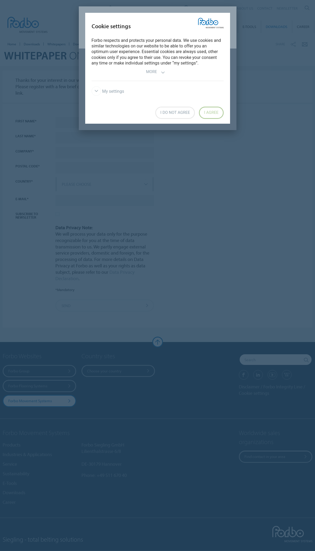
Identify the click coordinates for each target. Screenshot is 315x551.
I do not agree (175, 112)
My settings (108, 91)
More (155, 72)
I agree (211, 112)
